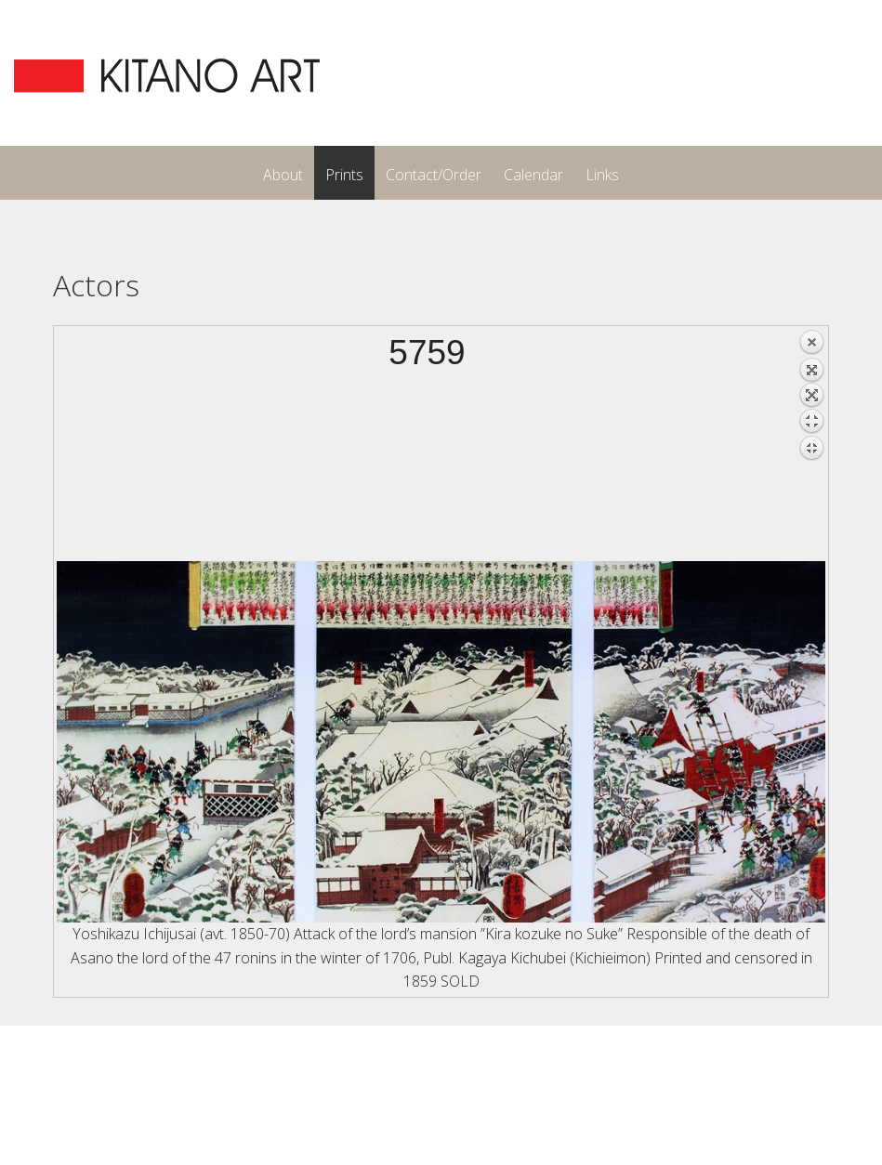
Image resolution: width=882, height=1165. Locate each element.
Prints (344, 174)
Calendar (533, 174)
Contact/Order (433, 174)
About (283, 174)
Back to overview (811, 445)
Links (602, 174)
